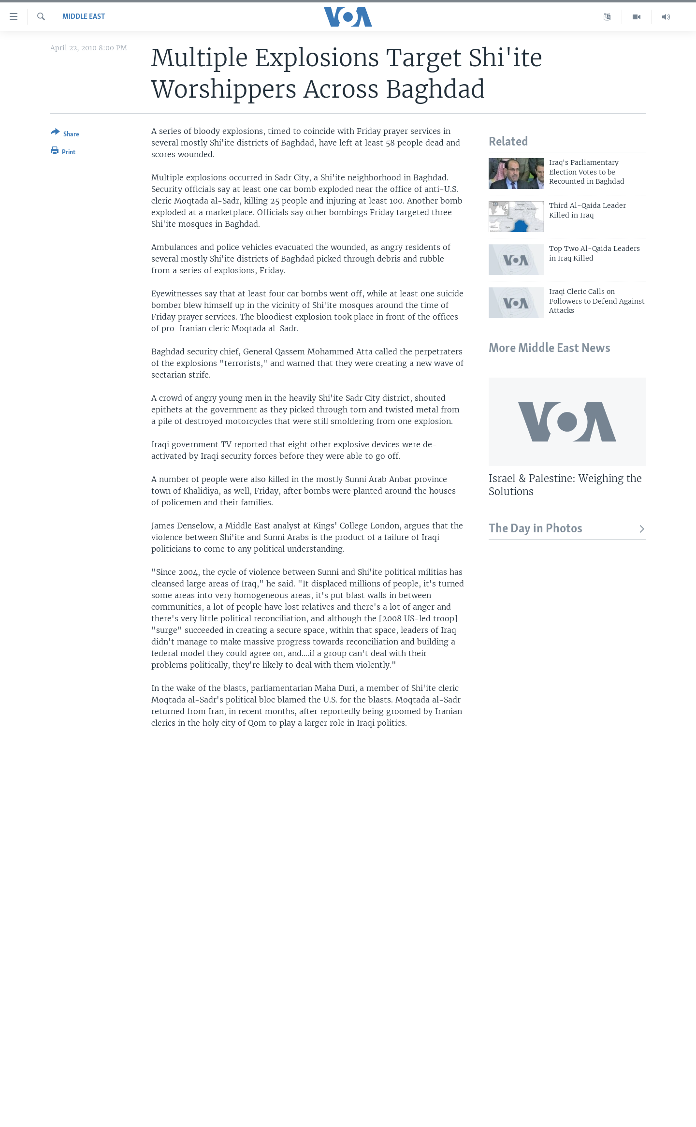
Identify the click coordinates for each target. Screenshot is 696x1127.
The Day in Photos (567, 529)
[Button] (65, 135)
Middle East (83, 17)
